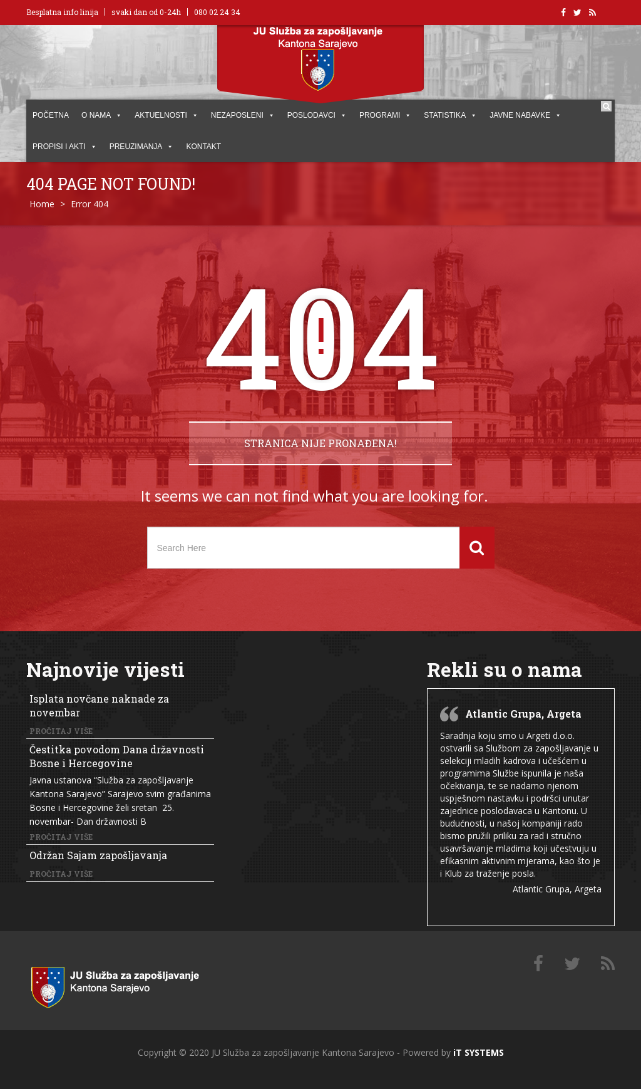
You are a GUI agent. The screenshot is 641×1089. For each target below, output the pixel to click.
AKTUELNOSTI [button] (166, 115)
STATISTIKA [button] (450, 115)
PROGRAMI (385, 115)
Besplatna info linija (62, 12)
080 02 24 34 (217, 12)
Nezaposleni (243, 115)
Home (41, 204)
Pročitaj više (61, 731)
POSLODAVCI (317, 115)
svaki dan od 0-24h (146, 12)
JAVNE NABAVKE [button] (526, 115)
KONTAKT (203, 146)
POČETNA (51, 115)
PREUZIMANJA (142, 146)
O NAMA (101, 115)
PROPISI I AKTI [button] (65, 146)
